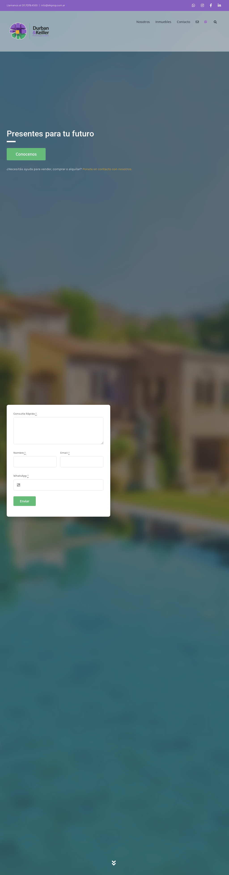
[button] (215, 21)
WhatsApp (21, 475)
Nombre (20, 452)
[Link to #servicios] (114, 863)
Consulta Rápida (25, 413)
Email (65, 452)
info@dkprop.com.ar (53, 5)
